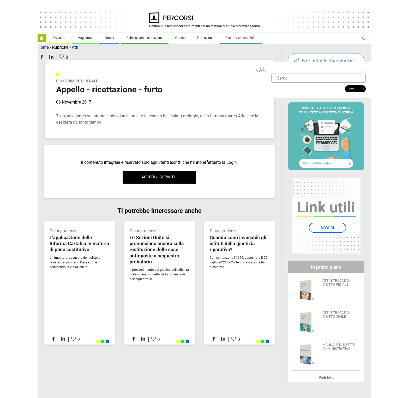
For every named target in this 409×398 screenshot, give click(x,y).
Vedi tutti (326, 377)
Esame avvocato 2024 (241, 38)
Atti (75, 47)
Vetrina (180, 38)
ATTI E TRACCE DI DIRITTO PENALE (336, 282)
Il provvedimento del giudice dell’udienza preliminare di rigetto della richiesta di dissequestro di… (159, 274)
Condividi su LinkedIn (51, 57)
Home (43, 47)
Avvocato (58, 38)
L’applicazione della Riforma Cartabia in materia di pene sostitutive (79, 243)
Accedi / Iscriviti (158, 177)
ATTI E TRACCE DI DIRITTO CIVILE (336, 314)
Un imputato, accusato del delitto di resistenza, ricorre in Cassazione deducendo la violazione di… (75, 262)
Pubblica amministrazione (145, 38)
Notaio (109, 38)
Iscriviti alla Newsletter (328, 61)
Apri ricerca (364, 40)
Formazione (205, 38)
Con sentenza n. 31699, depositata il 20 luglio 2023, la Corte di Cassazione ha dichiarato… (238, 262)
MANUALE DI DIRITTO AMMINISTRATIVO (339, 347)
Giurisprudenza (63, 230)
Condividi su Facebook (42, 57)
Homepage (42, 38)
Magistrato (85, 38)
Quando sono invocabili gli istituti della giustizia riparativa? (238, 243)
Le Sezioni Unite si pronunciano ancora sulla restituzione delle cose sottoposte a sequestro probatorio (157, 249)
